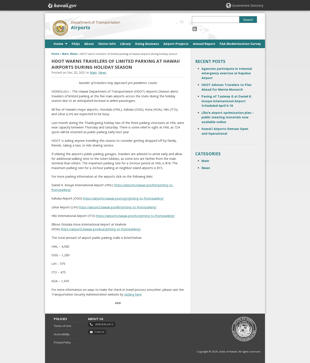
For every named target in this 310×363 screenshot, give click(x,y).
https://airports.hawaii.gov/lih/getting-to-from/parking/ (118, 207)
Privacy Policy (62, 342)
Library (125, 44)
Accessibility (61, 334)
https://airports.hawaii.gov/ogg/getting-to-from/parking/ (123, 198)
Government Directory (247, 5)
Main (65, 53)
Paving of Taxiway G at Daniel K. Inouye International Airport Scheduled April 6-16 (227, 101)
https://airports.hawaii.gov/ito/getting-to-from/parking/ (135, 216)
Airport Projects (176, 44)
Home (58, 44)
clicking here (132, 294)
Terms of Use (62, 326)
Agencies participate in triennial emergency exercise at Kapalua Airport (227, 73)
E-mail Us (99, 331)
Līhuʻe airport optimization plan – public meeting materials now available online (228, 117)
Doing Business (147, 44)
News (74, 53)
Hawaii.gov (62, 6)
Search (248, 19)
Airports (80, 27)
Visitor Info (107, 44)
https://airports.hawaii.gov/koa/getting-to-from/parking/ (101, 229)
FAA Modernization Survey (240, 44)
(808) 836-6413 (104, 324)
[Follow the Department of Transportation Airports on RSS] (194, 28)
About (89, 44)
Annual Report (204, 44)
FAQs (76, 44)
